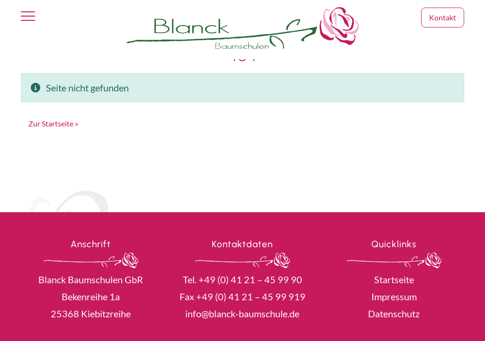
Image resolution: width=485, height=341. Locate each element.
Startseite (394, 279)
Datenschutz (394, 313)
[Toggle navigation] (28, 16)
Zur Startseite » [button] (53, 123)
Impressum (394, 296)
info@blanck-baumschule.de (242, 313)
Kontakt (442, 17)
